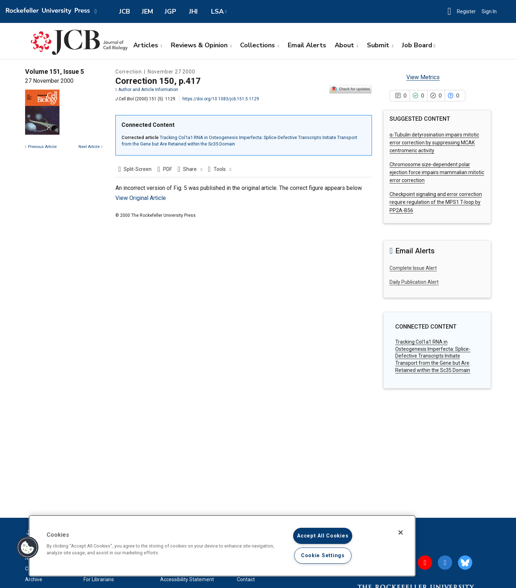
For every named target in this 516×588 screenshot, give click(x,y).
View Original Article (140, 198)
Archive (33, 579)
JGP (170, 11)
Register (466, 11)
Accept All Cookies (322, 536)
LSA (217, 11)
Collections (259, 45)
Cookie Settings (323, 556)
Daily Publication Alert (414, 282)
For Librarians (98, 579)
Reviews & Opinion (201, 45)
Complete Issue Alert (413, 268)
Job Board (417, 45)
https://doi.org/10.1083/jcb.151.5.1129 (220, 98)
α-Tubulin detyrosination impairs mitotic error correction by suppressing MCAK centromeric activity (434, 143)
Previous (41, 146)
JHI (193, 11)
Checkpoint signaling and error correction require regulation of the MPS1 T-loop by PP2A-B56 (436, 202)
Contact (246, 579)
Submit (380, 45)
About (346, 45)
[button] (449, 11)
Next (90, 146)
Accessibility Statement (187, 579)
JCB (124, 11)
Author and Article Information (146, 89)
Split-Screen (138, 169)
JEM (147, 11)
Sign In (491, 11)
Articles (147, 45)
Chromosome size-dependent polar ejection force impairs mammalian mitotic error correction (437, 172)
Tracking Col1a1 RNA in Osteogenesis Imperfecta (432, 356)
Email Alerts (307, 45)
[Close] (400, 532)
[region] (222, 546)
